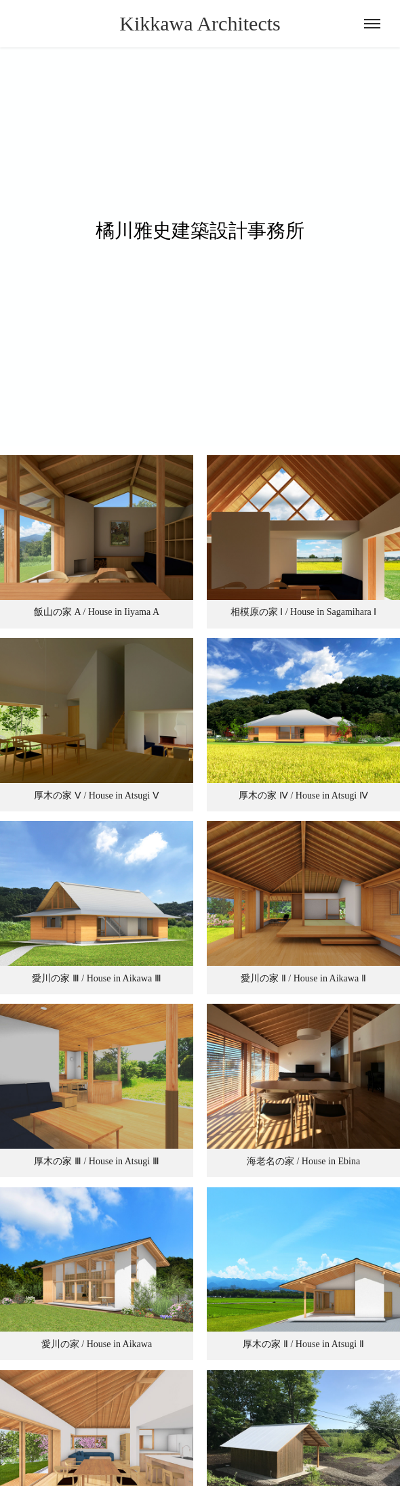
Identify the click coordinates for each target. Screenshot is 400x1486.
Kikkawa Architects (199, 23)
